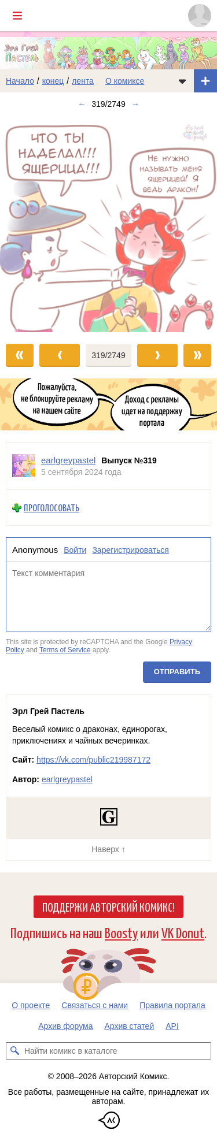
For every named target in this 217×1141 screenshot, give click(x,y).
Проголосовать (51, 508)
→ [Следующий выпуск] (135, 104)
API (172, 1026)
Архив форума (65, 1026)
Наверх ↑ (108, 849)
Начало (20, 81)
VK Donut (182, 932)
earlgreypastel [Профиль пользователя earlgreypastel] (68, 460)
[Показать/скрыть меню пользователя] (199, 15)
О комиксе (124, 81)
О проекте (31, 1005)
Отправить (177, 671)
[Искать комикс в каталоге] (14, 1051)
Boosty (121, 932)
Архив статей (130, 1026)
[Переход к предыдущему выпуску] (27, 224)
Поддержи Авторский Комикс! (108, 906)
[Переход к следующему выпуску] (108, 224)
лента (83, 81)
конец (53, 81)
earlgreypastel (67, 779)
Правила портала (172, 1005)
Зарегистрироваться (130, 550)
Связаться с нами (94, 1005)
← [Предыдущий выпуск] (82, 104)
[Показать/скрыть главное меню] (17, 15)
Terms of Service (65, 650)
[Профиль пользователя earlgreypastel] (23, 466)
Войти (75, 550)
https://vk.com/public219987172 (93, 759)
